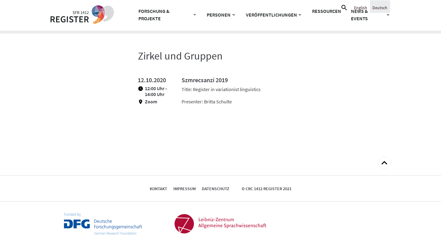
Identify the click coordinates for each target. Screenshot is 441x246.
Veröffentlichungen (271, 15)
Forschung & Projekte (153, 14)
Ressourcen (326, 11)
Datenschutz (215, 188)
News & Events (359, 14)
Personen (219, 15)
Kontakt (158, 188)
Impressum (184, 188)
